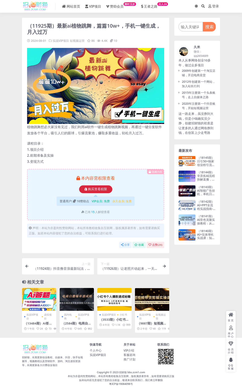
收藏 (139, 244)
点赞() (155, 244)
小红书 (123, 314)
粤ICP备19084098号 (121, 384)
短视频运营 (77, 41)
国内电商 (68, 316)
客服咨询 (129, 355)
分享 (125, 244)
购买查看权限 (95, 189)
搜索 (209, 27)
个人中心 (96, 350)
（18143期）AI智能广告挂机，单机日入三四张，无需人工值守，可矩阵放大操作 (206, 196)
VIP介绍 (129, 350)
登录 (213, 6)
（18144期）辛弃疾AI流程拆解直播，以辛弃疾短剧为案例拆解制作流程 (206, 181)
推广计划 (129, 359)
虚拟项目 (48, 316)
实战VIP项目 (61, 41)
